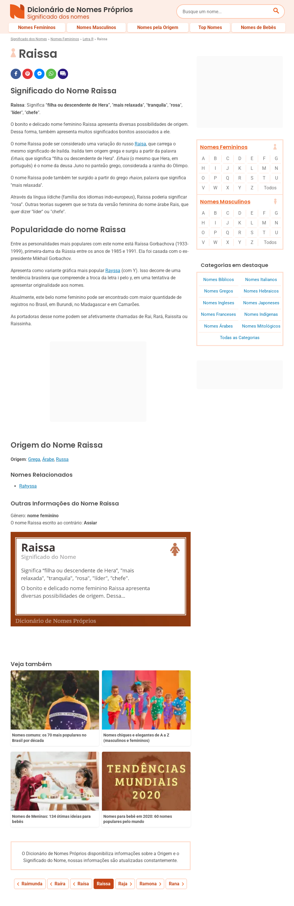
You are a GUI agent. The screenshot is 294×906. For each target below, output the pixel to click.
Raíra (60, 782)
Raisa (140, 144)
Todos (270, 188)
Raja (122, 782)
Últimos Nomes (186, 872)
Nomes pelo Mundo (227, 872)
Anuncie (208, 891)
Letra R (88, 39)
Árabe (48, 459)
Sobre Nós (132, 891)
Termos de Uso (238, 891)
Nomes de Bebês (268, 872)
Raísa (83, 782)
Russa (62, 459)
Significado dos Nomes (29, 39)
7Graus (43, 897)
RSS (279, 897)
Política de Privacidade (171, 891)
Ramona (148, 782)
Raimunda (32, 782)
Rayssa (112, 270)
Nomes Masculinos (225, 201)
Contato (267, 891)
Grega (34, 459)
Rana (174, 782)
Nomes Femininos (65, 39)
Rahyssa (28, 486)
